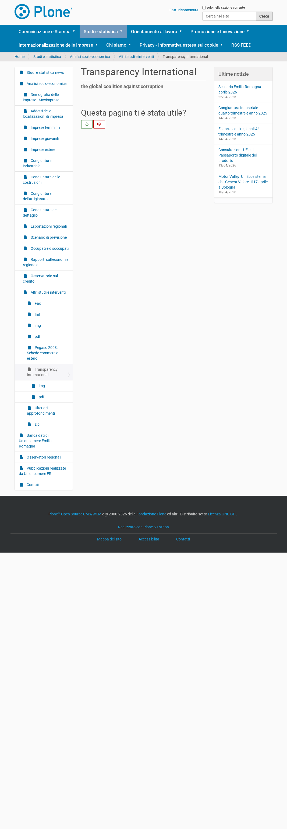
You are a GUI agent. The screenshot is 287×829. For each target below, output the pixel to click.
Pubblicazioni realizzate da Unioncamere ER (42, 471)
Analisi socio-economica (90, 56)
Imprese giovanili (44, 138)
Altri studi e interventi (136, 56)
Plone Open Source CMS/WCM (74, 514)
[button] (76, 31)
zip (37, 424)
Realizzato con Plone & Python (143, 527)
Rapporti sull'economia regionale (46, 262)
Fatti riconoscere (184, 10)
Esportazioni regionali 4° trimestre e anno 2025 (238, 131)
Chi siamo (116, 45)
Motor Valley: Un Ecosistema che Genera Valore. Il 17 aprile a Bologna (243, 181)
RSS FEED (241, 45)
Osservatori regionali (43, 457)
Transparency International (42, 372)
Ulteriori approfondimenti (41, 410)
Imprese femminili (45, 127)
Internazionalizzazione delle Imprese (56, 45)
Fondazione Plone (151, 514)
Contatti (33, 485)
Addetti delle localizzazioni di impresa (43, 114)
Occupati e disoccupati (49, 248)
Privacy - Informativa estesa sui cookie (179, 45)
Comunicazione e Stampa (44, 31)
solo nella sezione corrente (226, 7)
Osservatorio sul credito (40, 278)
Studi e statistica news (45, 72)
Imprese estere (42, 149)
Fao (37, 303)
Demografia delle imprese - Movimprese (41, 97)
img (37, 325)
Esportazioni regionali (48, 226)
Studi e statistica (101, 31)
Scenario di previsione (48, 237)
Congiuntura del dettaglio (40, 212)
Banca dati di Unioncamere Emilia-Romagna (36, 440)
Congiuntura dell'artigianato (37, 196)
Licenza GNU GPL (223, 514)
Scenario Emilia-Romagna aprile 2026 (239, 89)
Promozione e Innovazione (217, 31)
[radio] (87, 124)
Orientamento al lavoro (154, 31)
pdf (37, 336)
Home (19, 56)
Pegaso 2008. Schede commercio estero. (42, 352)
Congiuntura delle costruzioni (41, 180)
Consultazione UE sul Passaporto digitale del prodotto (237, 155)
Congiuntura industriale (37, 163)
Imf (37, 314)
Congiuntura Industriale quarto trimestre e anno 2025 (242, 110)
